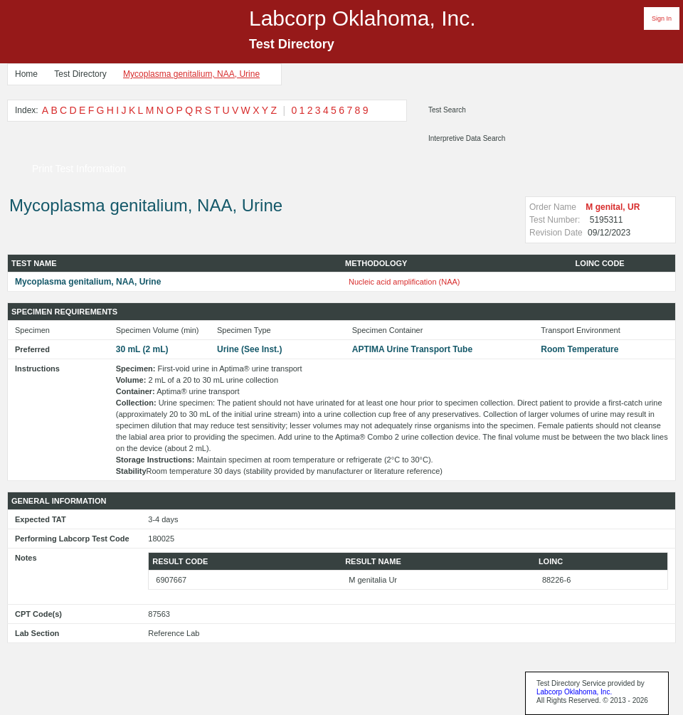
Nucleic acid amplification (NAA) (404, 281)
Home (26, 74)
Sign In (662, 18)
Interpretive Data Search (466, 138)
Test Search (447, 110)
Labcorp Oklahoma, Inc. (574, 692)
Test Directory (80, 74)
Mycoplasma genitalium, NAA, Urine (191, 74)
